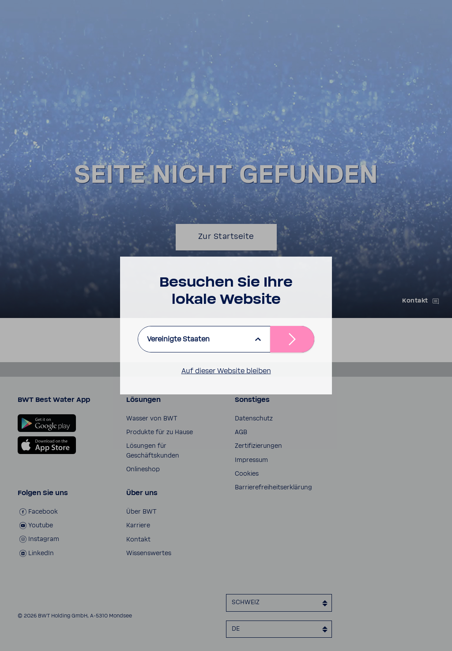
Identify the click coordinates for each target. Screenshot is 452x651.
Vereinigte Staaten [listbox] (178, 339)
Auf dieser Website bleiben (226, 371)
